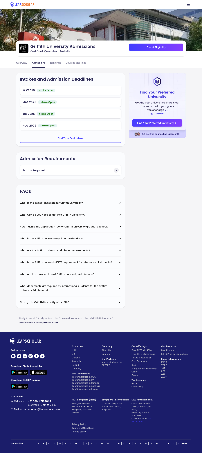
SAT (163, 368)
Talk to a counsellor (141, 357)
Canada (76, 357)
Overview (21, 62)
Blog (134, 365)
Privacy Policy (79, 424)
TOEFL (164, 365)
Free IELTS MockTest (142, 350)
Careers (106, 354)
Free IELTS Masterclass (143, 354)
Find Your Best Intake (71, 138)
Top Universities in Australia (86, 386)
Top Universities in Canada (85, 383)
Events (135, 375)
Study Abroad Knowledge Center (144, 370)
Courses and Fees (76, 62)
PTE (163, 371)
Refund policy (79, 431)
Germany (76, 368)
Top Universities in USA (84, 376)
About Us (106, 350)
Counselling (137, 386)
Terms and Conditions (83, 428)
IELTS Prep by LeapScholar (174, 354)
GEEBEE (106, 365)
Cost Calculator (139, 361)
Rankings (55, 62)
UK (73, 354)
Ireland (75, 365)
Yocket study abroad (112, 362)
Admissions (38, 62)
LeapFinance (167, 350)
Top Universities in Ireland (85, 389)
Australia (76, 361)
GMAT (164, 377)
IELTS (134, 383)
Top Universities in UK (83, 380)
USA (74, 350)
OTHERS (183, 443)
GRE (163, 374)
